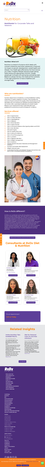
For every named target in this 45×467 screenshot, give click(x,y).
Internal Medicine (9, 403)
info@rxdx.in (8, 437)
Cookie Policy (8, 420)
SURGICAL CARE (9, 383)
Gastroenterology (9, 398)
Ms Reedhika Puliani (28, 295)
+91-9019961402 (9, 438)
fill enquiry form (22, 83)
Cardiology (7, 394)
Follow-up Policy (8, 423)
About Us (7, 440)
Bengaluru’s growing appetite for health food (22, 237)
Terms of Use (8, 416)
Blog (11, 338)
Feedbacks (7, 443)
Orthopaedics (8, 404)
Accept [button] (18, 465)
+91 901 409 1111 (8, 435)
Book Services (8, 449)
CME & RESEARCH (10, 387)
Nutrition (14, 338)
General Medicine (8, 400)
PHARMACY (8, 377)
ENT (5, 397)
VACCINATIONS (9, 381)
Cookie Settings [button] (25, 465)
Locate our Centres (9, 428)
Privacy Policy (8, 417)
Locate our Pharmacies (10, 431)
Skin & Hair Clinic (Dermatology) (12, 410)
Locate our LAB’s (8, 429)
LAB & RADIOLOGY (10, 375)
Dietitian (33, 340)
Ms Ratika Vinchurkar (11, 267)
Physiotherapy (8, 409)
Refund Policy (8, 419)
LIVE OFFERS (9, 384)
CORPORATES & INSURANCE (12, 386)
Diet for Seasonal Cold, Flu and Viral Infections (31, 336)
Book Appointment (13, 275)
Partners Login (8, 452)
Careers (6, 448)
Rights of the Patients (10, 446)
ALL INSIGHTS (22, 361)
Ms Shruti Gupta (28, 267)
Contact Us (7, 442)
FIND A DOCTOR (9, 374)
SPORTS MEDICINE (10, 389)
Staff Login (7, 451)
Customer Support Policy (10, 422)
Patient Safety (8, 425)
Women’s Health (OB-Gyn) (11, 412)
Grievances (7, 445)
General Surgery (8, 401)
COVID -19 (8, 380)
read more (8, 356)
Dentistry (7, 395)
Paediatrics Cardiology (10, 407)
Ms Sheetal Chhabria (11, 295)
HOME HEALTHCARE (10, 378)
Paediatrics (7, 406)
